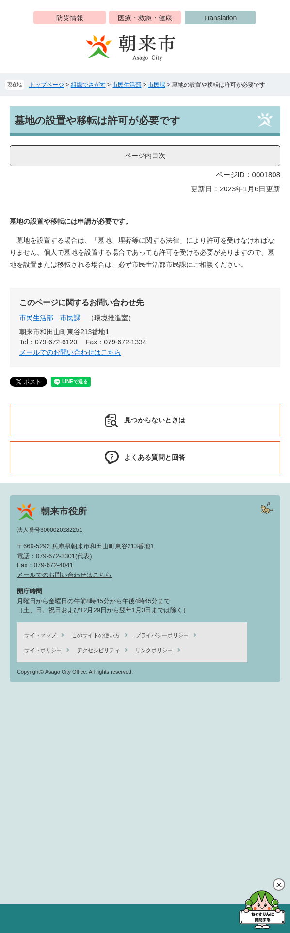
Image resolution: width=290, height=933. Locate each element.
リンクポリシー (154, 650)
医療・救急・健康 (145, 18)
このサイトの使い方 (96, 635)
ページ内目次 (145, 155)
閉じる (279, 884)
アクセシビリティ (98, 650)
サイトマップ (40, 635)
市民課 (156, 84)
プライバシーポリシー (162, 635)
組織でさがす (88, 84)
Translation (220, 18)
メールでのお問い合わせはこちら (70, 352)
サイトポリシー (43, 650)
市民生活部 (126, 84)
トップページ (46, 84)
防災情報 (69, 18)
